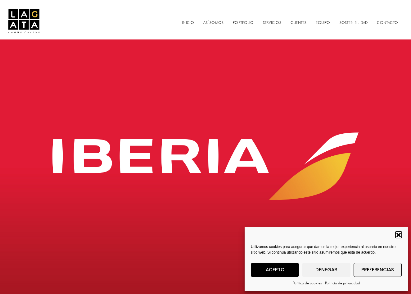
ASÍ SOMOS (213, 22)
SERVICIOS (272, 22)
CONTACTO (387, 22)
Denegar (326, 269)
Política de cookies (307, 283)
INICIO (188, 22)
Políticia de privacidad (342, 283)
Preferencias (377, 269)
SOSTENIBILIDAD (354, 22)
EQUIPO (323, 22)
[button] (398, 235)
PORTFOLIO (243, 22)
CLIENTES (299, 22)
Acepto (275, 269)
